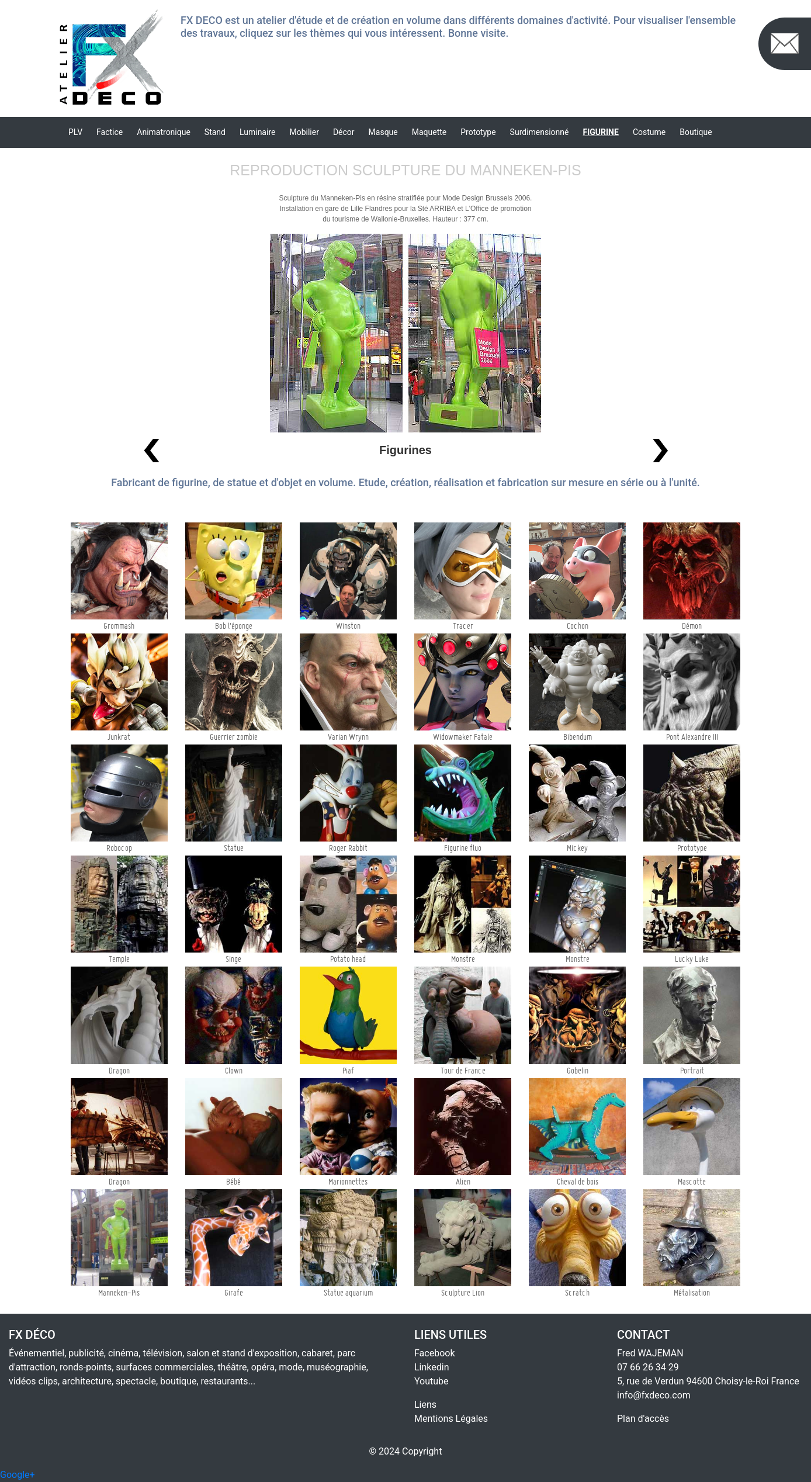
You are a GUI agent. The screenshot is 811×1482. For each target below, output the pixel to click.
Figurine (601, 132)
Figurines (405, 450)
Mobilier (303, 132)
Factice (109, 132)
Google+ (17, 1474)
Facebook (434, 1353)
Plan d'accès (643, 1418)
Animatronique (163, 132)
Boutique (696, 132)
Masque (383, 132)
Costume (649, 132)
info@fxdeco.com (654, 1395)
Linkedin (431, 1367)
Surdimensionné (539, 132)
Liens (425, 1404)
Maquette (429, 132)
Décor (344, 132)
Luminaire (257, 132)
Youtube (431, 1381)
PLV (75, 132)
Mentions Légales (451, 1418)
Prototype (477, 132)
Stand (215, 132)
